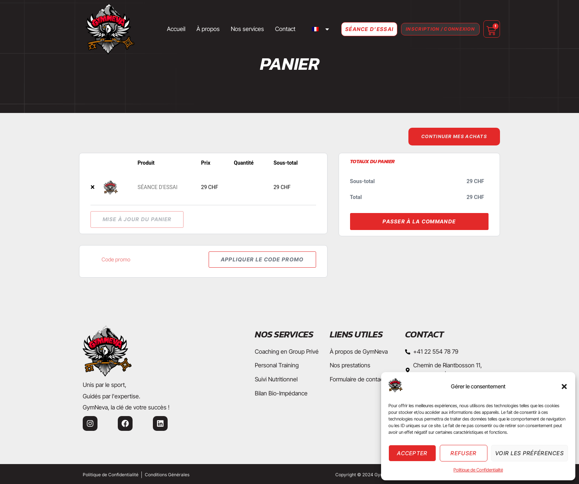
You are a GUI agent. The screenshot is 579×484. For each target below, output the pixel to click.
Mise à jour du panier (137, 220)
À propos (194, 28)
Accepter (412, 453)
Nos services (234, 28)
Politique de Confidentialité (478, 470)
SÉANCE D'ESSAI (158, 188)
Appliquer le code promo (258, 260)
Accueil (163, 28)
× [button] (92, 187)
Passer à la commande (419, 222)
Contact (272, 28)
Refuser (463, 453)
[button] (564, 386)
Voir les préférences (529, 453)
